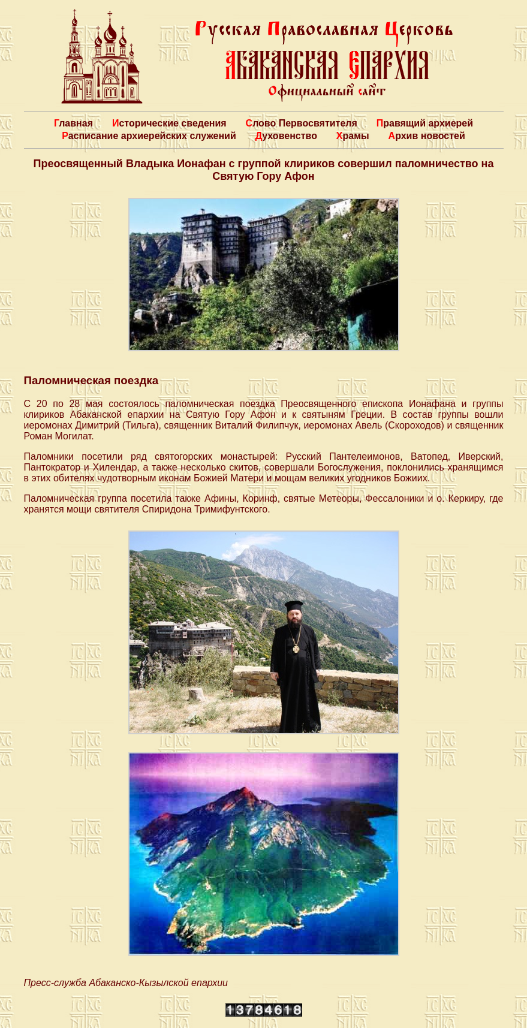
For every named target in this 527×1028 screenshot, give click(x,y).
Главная (73, 123)
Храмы (352, 136)
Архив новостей (427, 136)
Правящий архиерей (425, 123)
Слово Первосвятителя (301, 123)
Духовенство (286, 136)
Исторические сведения (169, 123)
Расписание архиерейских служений (149, 136)
